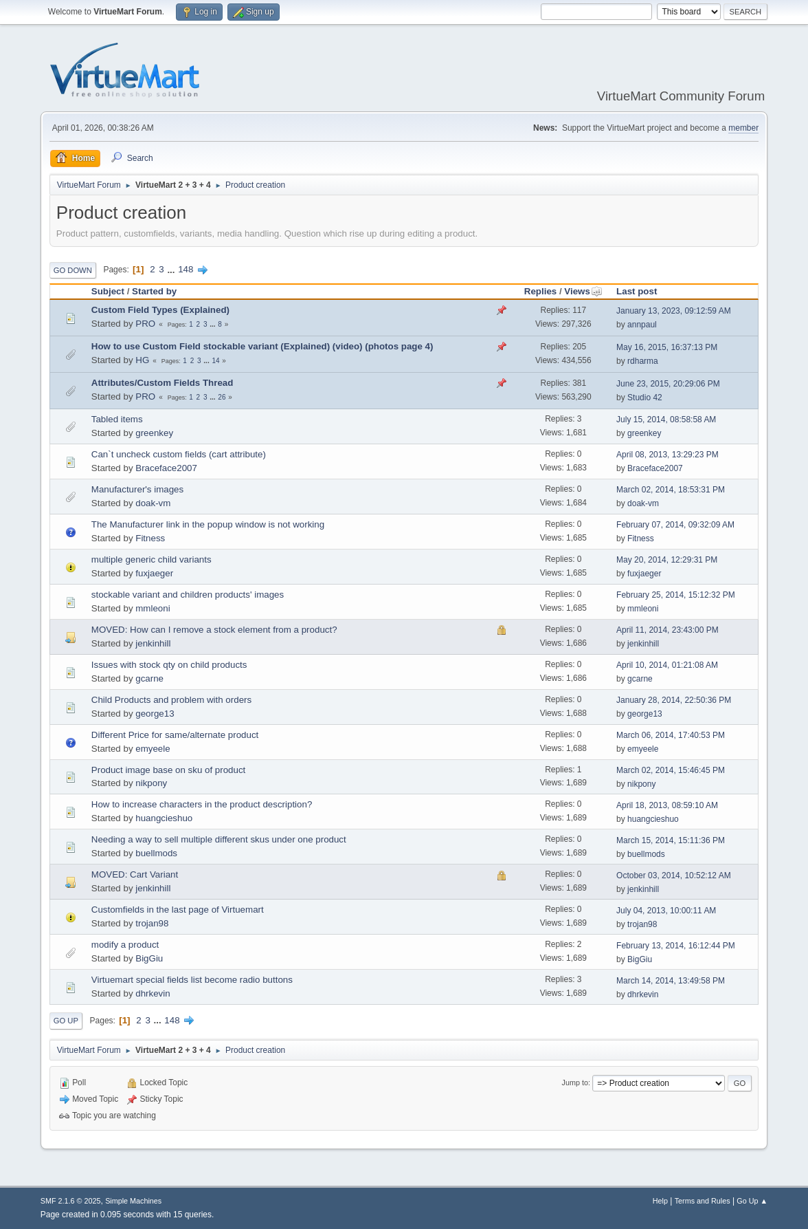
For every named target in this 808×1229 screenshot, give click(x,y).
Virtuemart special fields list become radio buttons (192, 980)
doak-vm (152, 503)
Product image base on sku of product (168, 770)
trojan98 (151, 923)
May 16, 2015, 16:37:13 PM (666, 347)
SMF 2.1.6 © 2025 (71, 1201)
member (743, 128)
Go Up (66, 1020)
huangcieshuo (163, 818)
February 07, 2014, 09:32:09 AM (675, 525)
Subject (107, 291)
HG (142, 360)
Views (583, 291)
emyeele (152, 748)
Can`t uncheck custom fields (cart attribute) (178, 454)
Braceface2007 (166, 468)
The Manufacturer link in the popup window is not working (207, 524)
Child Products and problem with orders (171, 700)
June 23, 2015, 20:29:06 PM (668, 384)
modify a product (125, 944)
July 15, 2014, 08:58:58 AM (666, 419)
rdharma (642, 361)
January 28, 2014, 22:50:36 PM (673, 700)
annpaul (642, 324)
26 (221, 397)
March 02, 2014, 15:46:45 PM (670, 770)
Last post (636, 291)
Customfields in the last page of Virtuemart (177, 909)
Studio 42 (644, 397)
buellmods (156, 853)
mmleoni (152, 608)
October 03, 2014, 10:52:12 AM (673, 875)
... (172, 269)
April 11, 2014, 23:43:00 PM (667, 630)
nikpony (151, 783)
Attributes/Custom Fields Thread (162, 383)
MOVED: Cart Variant (134, 874)
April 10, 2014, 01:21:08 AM (667, 665)
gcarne (149, 678)
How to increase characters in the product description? (202, 804)
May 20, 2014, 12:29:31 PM (666, 560)
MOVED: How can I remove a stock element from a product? (214, 629)
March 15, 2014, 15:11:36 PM (670, 840)
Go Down (73, 270)
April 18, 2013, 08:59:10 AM (667, 805)
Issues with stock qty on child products (169, 665)
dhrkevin (152, 993)
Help (660, 1201)
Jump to (575, 1082)
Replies (540, 291)
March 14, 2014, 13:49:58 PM (670, 981)
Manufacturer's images (137, 489)
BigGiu (149, 958)
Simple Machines (133, 1201)
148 (185, 269)
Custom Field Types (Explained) (160, 310)
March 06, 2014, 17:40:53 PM (670, 735)
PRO (145, 323)
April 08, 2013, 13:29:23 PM (667, 454)
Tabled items (117, 419)
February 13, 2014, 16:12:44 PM (675, 945)
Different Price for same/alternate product (174, 735)
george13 (154, 713)
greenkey (154, 433)
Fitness (150, 538)
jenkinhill (152, 643)
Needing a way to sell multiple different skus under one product (218, 839)
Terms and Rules (702, 1201)
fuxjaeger (154, 573)
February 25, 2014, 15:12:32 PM (675, 595)
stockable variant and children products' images (187, 594)
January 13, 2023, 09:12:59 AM (673, 311)
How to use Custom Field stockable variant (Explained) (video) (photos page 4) (262, 346)
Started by (154, 291)
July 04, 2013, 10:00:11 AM (666, 910)
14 (215, 361)
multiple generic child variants (151, 559)
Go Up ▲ (752, 1201)
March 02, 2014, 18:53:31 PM (670, 489)
